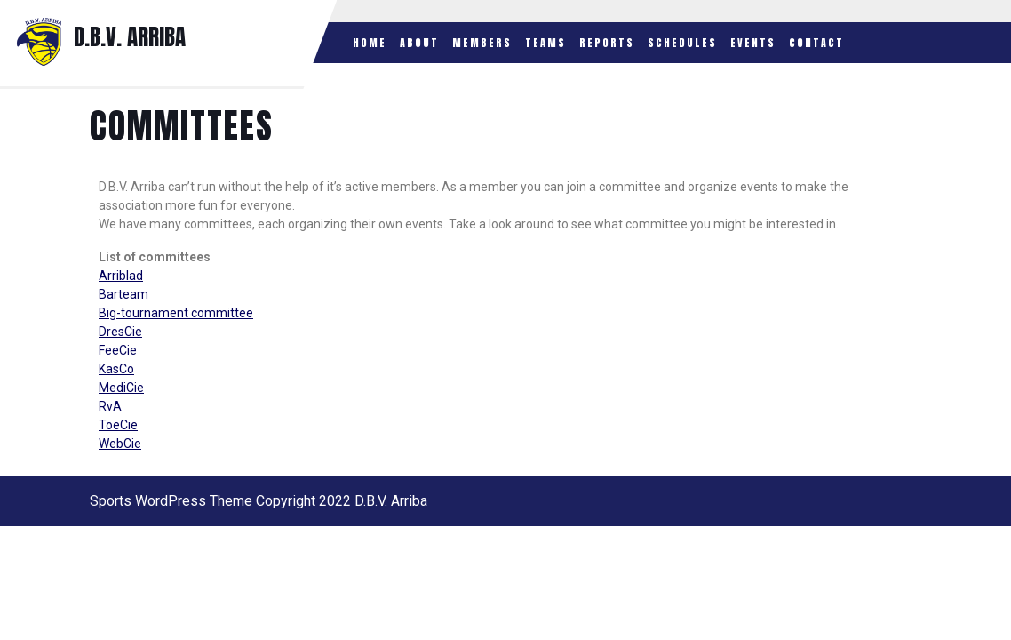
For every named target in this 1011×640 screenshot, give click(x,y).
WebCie (120, 443)
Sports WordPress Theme (171, 500)
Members (482, 43)
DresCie (120, 331)
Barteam (123, 294)
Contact (816, 43)
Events (753, 43)
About (419, 43)
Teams (545, 43)
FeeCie (118, 350)
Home (369, 43)
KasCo (116, 369)
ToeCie (118, 425)
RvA (110, 406)
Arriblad (121, 275)
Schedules (682, 43)
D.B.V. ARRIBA (130, 36)
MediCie (121, 387)
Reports (606, 43)
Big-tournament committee (176, 313)
